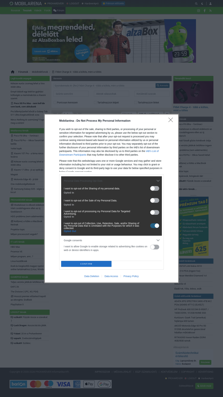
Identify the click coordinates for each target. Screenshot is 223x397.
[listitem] (111, 181)
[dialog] (111, 198)
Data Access (111, 276)
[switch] (154, 188)
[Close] (171, 121)
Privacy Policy (131, 276)
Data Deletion (91, 276)
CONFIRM (86, 263)
